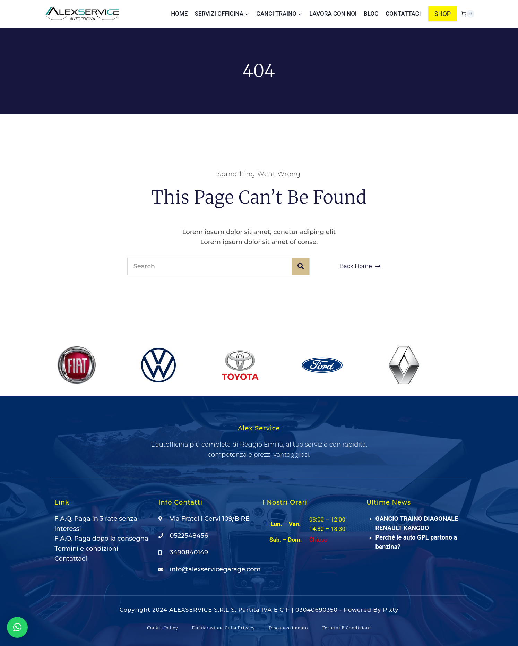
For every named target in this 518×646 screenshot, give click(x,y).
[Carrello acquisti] (467, 14)
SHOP (442, 13)
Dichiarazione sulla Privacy (223, 627)
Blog (371, 13)
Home (179, 13)
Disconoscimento (288, 627)
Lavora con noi (332, 13)
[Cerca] (300, 266)
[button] (17, 627)
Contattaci (403, 13)
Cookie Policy (162, 627)
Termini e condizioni (346, 627)
